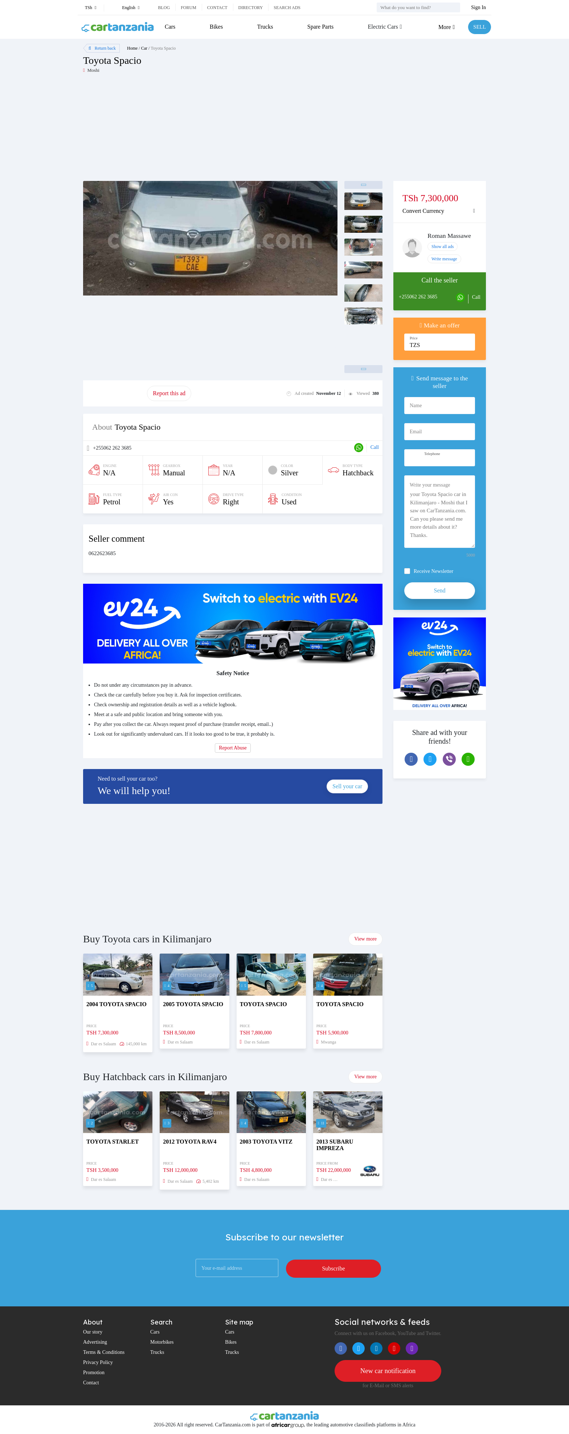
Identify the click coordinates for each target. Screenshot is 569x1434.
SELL (479, 27)
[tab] (439, 211)
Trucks (264, 27)
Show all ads (442, 246)
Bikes (215, 27)
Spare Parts (319, 27)
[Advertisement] (184, 130)
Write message (444, 258)
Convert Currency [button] (423, 211)
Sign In (478, 7)
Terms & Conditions (103, 1352)
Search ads (287, 7)
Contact (217, 7)
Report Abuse (233, 748)
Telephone (432, 454)
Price (414, 338)
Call (375, 447)
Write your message (430, 485)
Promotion (94, 1372)
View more (365, 939)
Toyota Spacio (163, 48)
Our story (92, 1332)
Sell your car (347, 786)
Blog (164, 7)
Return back (102, 48)
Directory (250, 7)
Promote (115, 393)
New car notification (388, 1371)
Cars (170, 27)
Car (144, 48)
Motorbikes (162, 1342)
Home (132, 48)
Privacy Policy (98, 1362)
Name (416, 405)
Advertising (95, 1342)
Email (416, 431)
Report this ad (169, 393)
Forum (188, 7)
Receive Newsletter (433, 571)
